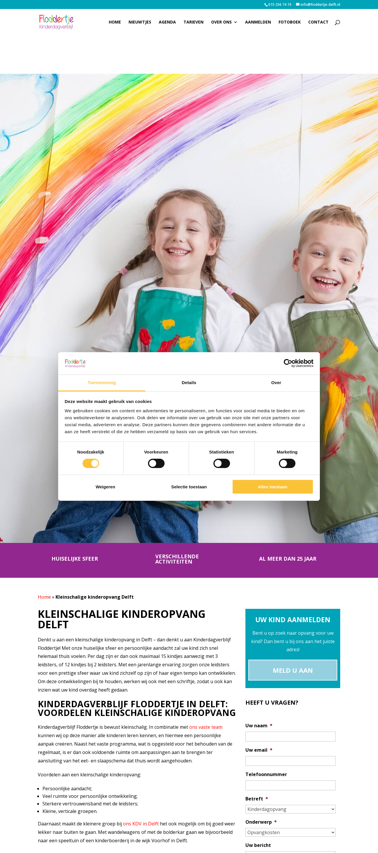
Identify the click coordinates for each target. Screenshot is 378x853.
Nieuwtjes (140, 22)
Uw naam (258, 726)
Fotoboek (290, 22)
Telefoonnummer (266, 774)
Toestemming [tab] (102, 382)
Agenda (167, 22)
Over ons (221, 22)
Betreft (256, 799)
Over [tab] (276, 382)
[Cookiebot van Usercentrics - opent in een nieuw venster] (288, 363)
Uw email (258, 750)
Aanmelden (258, 22)
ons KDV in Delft (141, 823)
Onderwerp (261, 822)
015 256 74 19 (279, 4)
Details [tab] (189, 382)
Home (115, 22)
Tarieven (193, 22)
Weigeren (105, 486)
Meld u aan (293, 670)
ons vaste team (205, 727)
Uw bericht (258, 845)
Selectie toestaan (189, 486)
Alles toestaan (273, 486)
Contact (318, 22)
